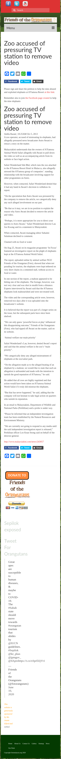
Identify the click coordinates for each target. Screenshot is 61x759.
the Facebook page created (37, 98)
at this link (49, 92)
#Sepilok (13, 650)
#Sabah (12, 607)
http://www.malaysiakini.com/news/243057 (24, 442)
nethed (6, 727)
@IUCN (13, 643)
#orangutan (14, 625)
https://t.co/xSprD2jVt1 (31, 660)
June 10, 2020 (11, 691)
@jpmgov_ (14, 657)
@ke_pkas (14, 653)
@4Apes (13, 660)
